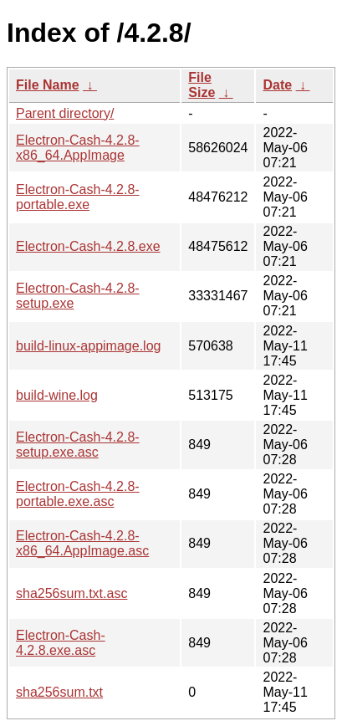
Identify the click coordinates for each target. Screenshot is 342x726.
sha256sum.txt (59, 692)
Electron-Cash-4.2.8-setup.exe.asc (78, 444)
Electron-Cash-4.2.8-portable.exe (78, 197)
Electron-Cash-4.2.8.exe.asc (60, 642)
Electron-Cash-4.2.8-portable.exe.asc (78, 494)
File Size (201, 85)
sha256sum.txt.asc (71, 593)
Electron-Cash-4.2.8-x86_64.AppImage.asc (82, 543)
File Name (47, 85)
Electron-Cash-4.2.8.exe (88, 246)
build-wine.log (57, 395)
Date (277, 85)
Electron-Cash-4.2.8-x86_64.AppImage (78, 147)
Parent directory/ (65, 113)
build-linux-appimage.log (88, 346)
